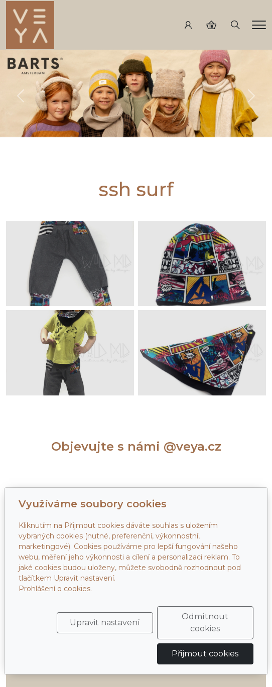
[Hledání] (235, 25)
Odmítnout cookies (205, 622)
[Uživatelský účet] (188, 25)
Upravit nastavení (105, 622)
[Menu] (259, 25)
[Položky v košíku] (211, 25)
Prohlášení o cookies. (55, 588)
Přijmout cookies (205, 653)
